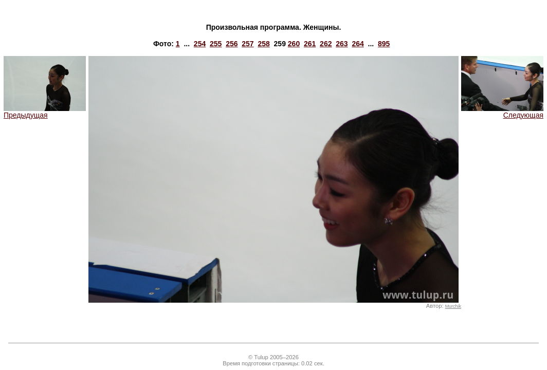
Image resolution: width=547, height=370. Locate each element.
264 (357, 44)
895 (384, 44)
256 (232, 44)
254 (200, 44)
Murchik (453, 306)
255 (216, 44)
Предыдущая (45, 111)
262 (326, 44)
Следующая (502, 111)
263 (342, 44)
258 (263, 44)
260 (294, 44)
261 (310, 44)
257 (247, 44)
